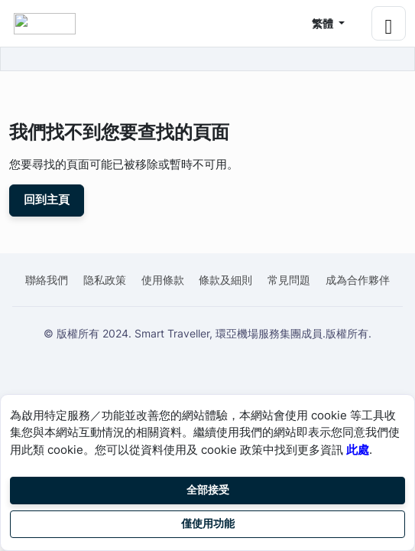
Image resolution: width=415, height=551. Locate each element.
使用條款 (162, 279)
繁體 (324, 23)
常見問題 (288, 279)
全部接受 (207, 490)
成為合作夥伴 (358, 279)
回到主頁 (47, 199)
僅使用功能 (208, 523)
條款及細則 (225, 279)
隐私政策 (104, 279)
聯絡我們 (46, 279)
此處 (357, 449)
